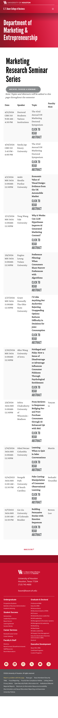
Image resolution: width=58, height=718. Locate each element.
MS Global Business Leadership (40, 616)
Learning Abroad (9, 624)
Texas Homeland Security (42, 678)
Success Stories (8, 626)
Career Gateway (8, 636)
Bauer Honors (8, 621)
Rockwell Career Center (11, 634)
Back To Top (29, 549)
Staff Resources (8, 649)
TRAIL (5, 681)
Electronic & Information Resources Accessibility (31, 686)
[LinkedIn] (15, 664)
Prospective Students (10, 603)
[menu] (52, 9)
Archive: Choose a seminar (22, 89)
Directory (6, 644)
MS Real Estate (35, 628)
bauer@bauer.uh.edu (27, 590)
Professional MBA (36, 603)
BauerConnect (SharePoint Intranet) (14, 647)
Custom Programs (36, 653)
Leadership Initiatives (10, 619)
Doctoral (33, 640)
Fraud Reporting (14, 681)
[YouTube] (40, 664)
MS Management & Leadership (40, 623)
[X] (32, 664)
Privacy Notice (8, 683)
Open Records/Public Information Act (26, 683)
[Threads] (49, 664)
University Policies (9, 692)
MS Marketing (35, 626)
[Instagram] (23, 664)
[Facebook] (6, 664)
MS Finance (34, 613)
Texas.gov (29, 678)
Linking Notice (48, 681)
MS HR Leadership (36, 618)
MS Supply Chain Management (40, 633)
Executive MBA (35, 606)
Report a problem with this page (14, 678)
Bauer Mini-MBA (35, 648)
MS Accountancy (36, 608)
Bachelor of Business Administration (15, 606)
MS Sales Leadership (37, 631)
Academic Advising (9, 608)
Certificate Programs (37, 650)
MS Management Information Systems (42, 621)
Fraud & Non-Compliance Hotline (31, 681)
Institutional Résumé (46, 683)
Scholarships (7, 616)
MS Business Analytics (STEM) (39, 611)
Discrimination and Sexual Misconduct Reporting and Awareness (24, 689)
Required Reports (9, 686)
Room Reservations (9, 652)
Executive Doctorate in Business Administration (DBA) (40, 637)
